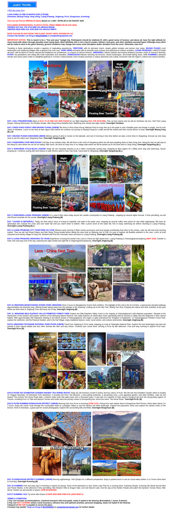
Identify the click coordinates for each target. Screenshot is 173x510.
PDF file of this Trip (16, 10)
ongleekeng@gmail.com (68, 507)
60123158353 (41, 36)
